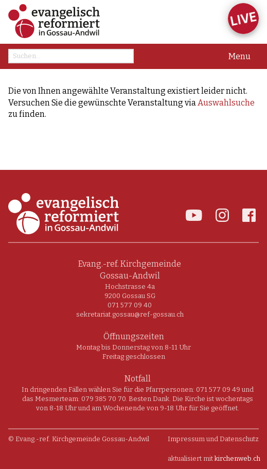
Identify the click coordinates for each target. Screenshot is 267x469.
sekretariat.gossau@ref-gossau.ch (130, 314)
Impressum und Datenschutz (213, 439)
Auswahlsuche (226, 103)
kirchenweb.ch (237, 458)
